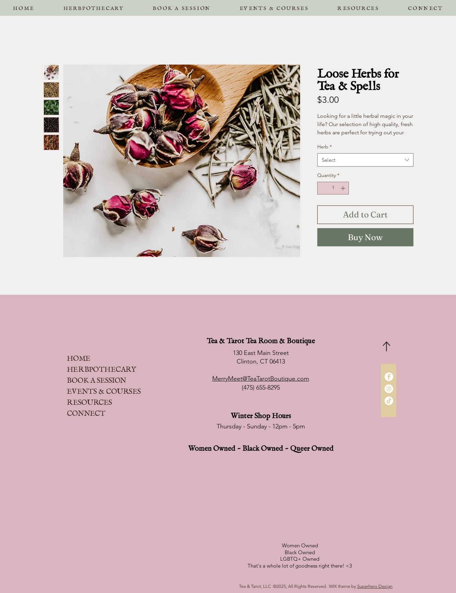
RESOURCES (89, 400)
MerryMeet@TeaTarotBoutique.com (260, 378)
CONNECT (86, 411)
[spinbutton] (333, 188)
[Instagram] (389, 388)
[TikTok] (389, 400)
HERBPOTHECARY (101, 367)
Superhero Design (374, 586)
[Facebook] (389, 376)
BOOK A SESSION (96, 378)
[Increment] (343, 188)
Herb (324, 147)
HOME (78, 356)
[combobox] (365, 160)
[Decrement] (322, 188)
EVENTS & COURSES (104, 389)
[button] (182, 6)
